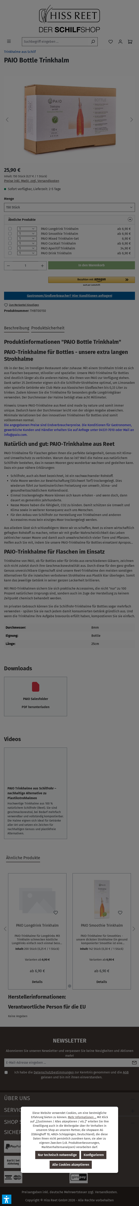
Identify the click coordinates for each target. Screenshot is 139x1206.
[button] (6, 1199)
